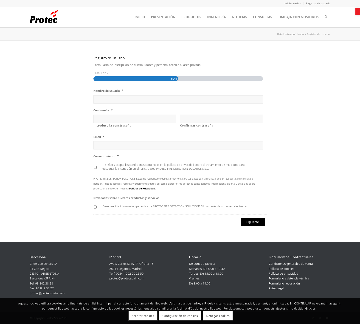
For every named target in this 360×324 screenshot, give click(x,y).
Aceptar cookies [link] (143, 316)
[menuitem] (140, 17)
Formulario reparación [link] (284, 283)
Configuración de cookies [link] (180, 316)
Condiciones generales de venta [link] (291, 264)
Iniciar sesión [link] (292, 3)
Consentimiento (106, 156)
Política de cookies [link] (281, 269)
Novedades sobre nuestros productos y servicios (126, 198)
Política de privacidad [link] (283, 273)
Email (98, 137)
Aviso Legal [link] (276, 288)
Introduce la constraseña (113, 125)
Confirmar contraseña (196, 125)
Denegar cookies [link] (218, 316)
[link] (357, 11)
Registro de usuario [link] (318, 3)
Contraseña (103, 110)
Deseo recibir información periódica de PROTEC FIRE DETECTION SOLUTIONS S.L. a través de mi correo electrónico (175, 206)
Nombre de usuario (108, 91)
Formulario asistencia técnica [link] (289, 278)
